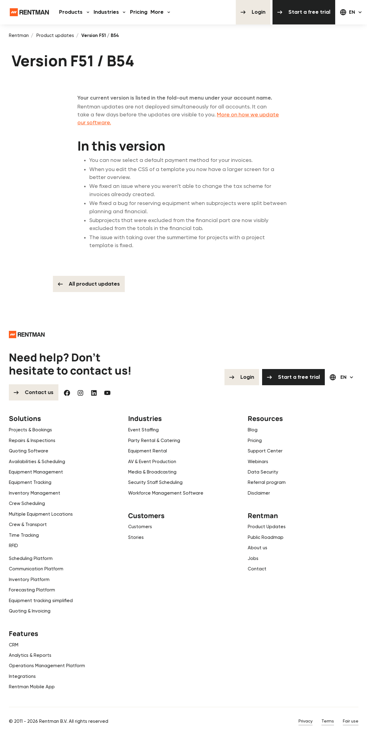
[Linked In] (94, 393)
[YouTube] (107, 393)
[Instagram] (80, 393)
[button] (75, 12)
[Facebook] (67, 393)
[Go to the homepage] (27, 334)
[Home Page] (29, 12)
